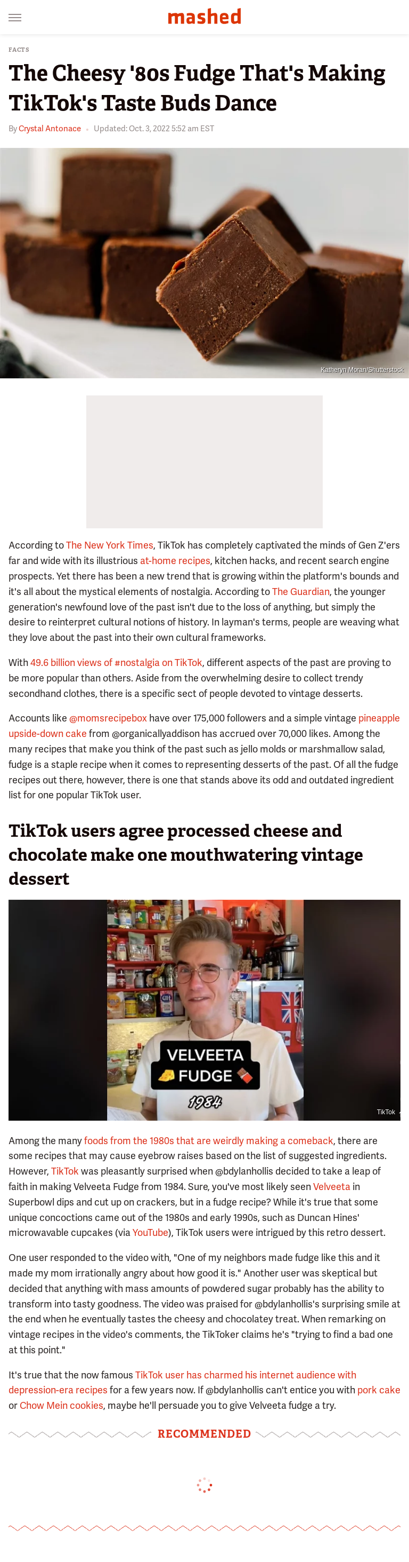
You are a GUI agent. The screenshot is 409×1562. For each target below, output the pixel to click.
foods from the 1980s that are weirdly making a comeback (208, 1141)
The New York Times (109, 545)
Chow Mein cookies (61, 1405)
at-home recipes (175, 560)
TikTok (386, 1112)
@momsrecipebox (108, 718)
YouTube (150, 1232)
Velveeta (331, 1186)
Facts (19, 50)
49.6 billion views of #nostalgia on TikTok (116, 662)
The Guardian (301, 591)
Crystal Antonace (50, 128)
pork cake (378, 1390)
